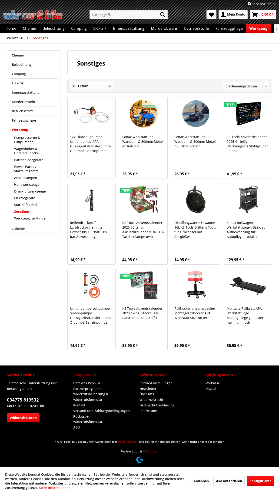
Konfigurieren (260, 481)
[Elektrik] (100, 28)
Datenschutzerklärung (157, 405)
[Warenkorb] (263, 14)
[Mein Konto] (233, 14)
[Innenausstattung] (129, 28)
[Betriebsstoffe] (196, 28)
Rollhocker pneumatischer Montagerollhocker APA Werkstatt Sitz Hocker (194, 313)
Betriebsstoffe (23, 111)
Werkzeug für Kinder (30, 218)
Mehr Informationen (54, 487)
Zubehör (18, 228)
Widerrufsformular (88, 421)
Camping (19, 74)
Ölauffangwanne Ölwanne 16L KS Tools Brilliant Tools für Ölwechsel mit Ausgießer (195, 229)
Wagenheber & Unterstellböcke (26, 150)
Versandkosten (128, 442)
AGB (76, 427)
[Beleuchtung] (53, 28)
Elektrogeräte (24, 198)
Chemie (18, 55)
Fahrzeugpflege (24, 120)
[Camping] (79, 28)
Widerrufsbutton (23, 417)
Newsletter (148, 388)
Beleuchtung (22, 64)
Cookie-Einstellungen (156, 383)
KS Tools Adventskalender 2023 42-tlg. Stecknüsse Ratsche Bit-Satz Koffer (142, 313)
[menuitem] (129, 14)
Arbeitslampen (25, 178)
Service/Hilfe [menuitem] (260, 4)
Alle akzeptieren (229, 481)
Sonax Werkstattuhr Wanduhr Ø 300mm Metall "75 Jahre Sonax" (195, 141)
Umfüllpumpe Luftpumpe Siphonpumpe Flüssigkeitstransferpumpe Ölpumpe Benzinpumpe (91, 315)
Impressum (148, 411)
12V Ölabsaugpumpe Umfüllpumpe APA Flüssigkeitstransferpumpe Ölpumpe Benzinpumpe (91, 144)
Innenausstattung (26, 92)
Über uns (147, 394)
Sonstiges (22, 211)
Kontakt (79, 405)
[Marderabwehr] (164, 28)
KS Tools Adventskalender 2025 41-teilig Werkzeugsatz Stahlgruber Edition (247, 144)
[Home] (11, 28)
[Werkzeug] (258, 28)
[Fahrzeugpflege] (229, 28)
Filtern (80, 86)
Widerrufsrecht (151, 399)
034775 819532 (23, 400)
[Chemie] (29, 28)
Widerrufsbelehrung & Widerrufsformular (90, 397)
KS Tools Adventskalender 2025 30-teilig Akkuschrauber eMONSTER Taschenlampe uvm (143, 229)
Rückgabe (81, 416)
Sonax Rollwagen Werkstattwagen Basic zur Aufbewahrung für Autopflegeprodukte (247, 229)
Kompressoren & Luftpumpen (27, 139)
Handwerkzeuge (27, 184)
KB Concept (151, 451)
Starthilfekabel (25, 205)
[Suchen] (163, 14)
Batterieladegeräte (28, 160)
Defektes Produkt (86, 383)
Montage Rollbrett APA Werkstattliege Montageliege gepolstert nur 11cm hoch (246, 315)
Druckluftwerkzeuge (30, 191)
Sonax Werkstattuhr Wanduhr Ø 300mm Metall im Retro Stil (143, 141)
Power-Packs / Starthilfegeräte (26, 168)
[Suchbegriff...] (129, 14)
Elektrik (18, 83)
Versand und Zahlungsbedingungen (101, 411)
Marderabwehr (23, 102)
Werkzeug (20, 129)
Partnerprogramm (87, 388)
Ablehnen (201, 481)
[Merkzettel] (211, 14)
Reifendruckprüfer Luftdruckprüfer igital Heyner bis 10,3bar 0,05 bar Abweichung (88, 229)
